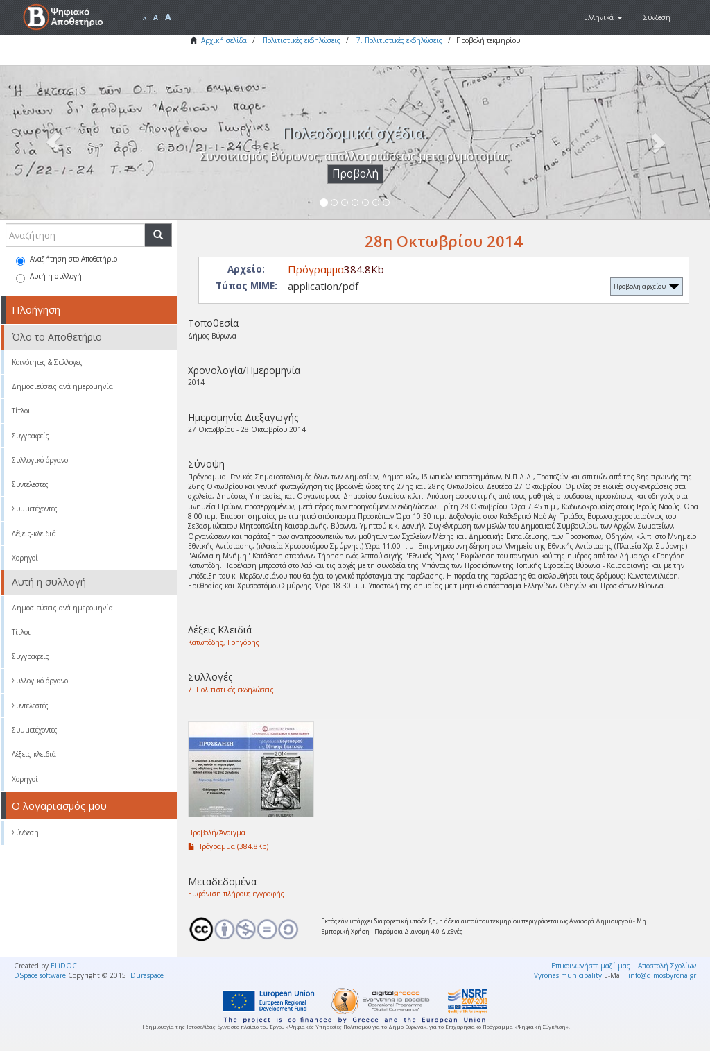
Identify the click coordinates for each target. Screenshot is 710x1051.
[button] (603, 17)
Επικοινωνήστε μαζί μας (590, 966)
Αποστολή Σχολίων (667, 966)
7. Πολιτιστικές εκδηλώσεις (399, 40)
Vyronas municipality (568, 975)
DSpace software (40, 975)
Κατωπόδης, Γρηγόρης (223, 642)
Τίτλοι (21, 411)
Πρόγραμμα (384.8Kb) (228, 846)
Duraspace (147, 975)
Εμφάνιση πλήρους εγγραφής (236, 893)
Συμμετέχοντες (35, 508)
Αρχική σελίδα (224, 40)
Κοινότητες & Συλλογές (47, 362)
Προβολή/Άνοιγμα (216, 832)
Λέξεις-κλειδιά (34, 533)
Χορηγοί (25, 558)
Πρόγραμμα (316, 269)
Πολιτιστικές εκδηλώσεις (301, 40)
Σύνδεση (25, 832)
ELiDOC (64, 966)
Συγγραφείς (30, 436)
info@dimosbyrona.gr (662, 975)
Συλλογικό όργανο (40, 460)
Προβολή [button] (355, 173)
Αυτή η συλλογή (49, 277)
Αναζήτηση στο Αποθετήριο (66, 260)
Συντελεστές (30, 484)
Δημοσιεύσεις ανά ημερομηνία (62, 386)
